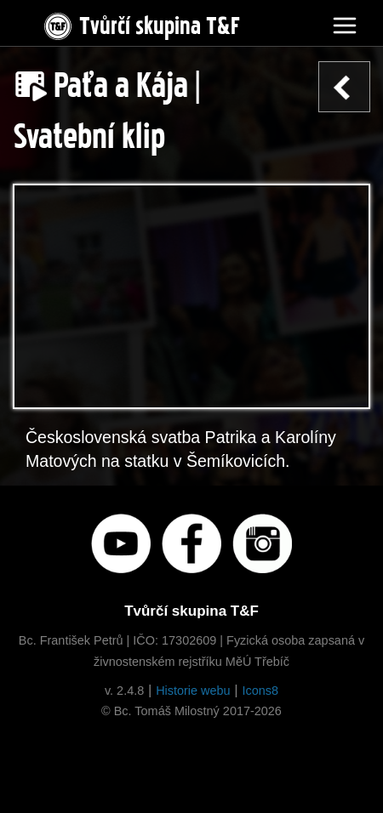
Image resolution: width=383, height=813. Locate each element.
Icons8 (260, 690)
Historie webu (193, 690)
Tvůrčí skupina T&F (140, 22)
